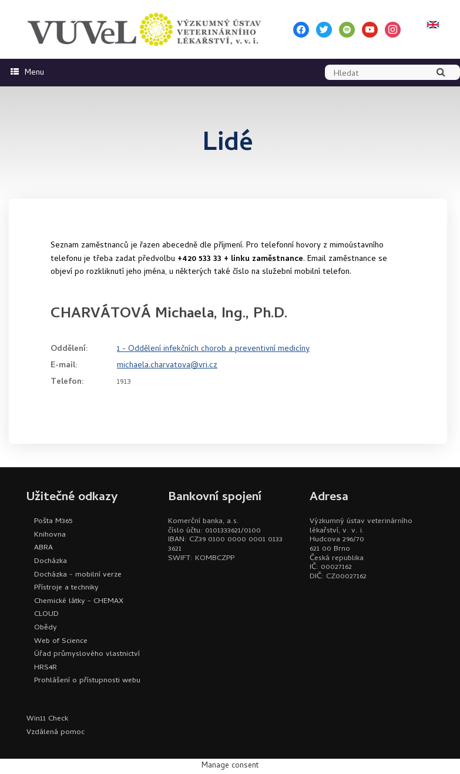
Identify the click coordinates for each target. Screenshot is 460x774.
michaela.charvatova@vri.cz (167, 366)
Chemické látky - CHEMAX (78, 601)
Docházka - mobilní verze (78, 575)
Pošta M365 (53, 521)
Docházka (50, 561)
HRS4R (45, 668)
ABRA (43, 548)
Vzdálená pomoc (55, 732)
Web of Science (61, 641)
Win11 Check (47, 719)
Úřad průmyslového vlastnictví (87, 654)
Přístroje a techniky (66, 588)
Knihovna (50, 535)
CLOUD (46, 614)
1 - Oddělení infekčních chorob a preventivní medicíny (213, 349)
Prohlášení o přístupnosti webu (87, 681)
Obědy (45, 628)
